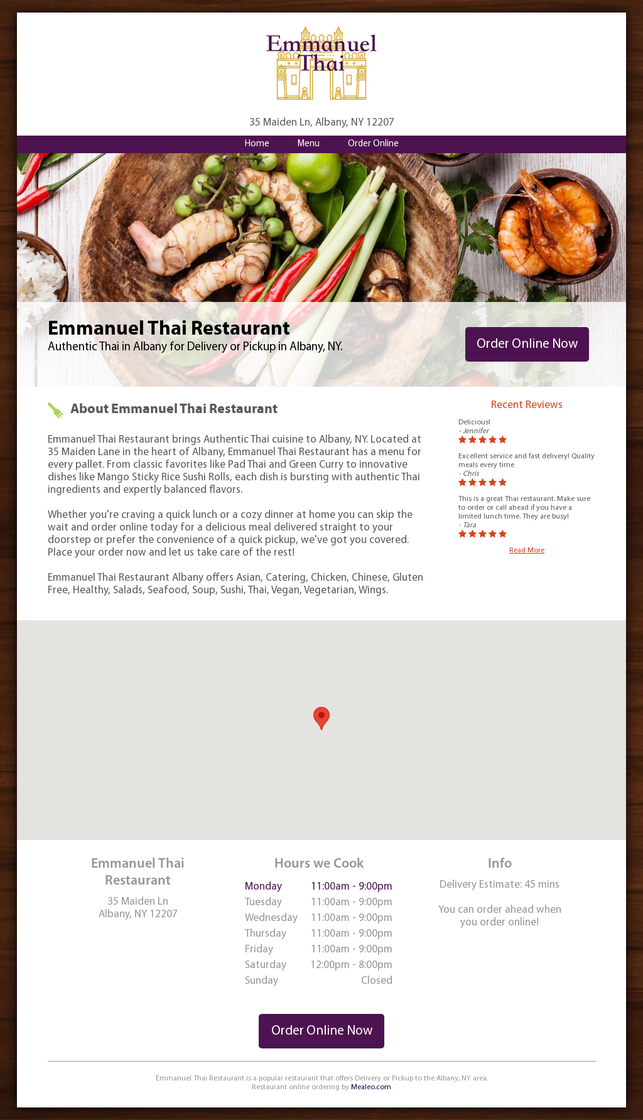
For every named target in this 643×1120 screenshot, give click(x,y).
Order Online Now (527, 344)
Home (257, 144)
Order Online (373, 144)
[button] (321, 718)
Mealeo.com (371, 1087)
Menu (309, 144)
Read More (526, 550)
